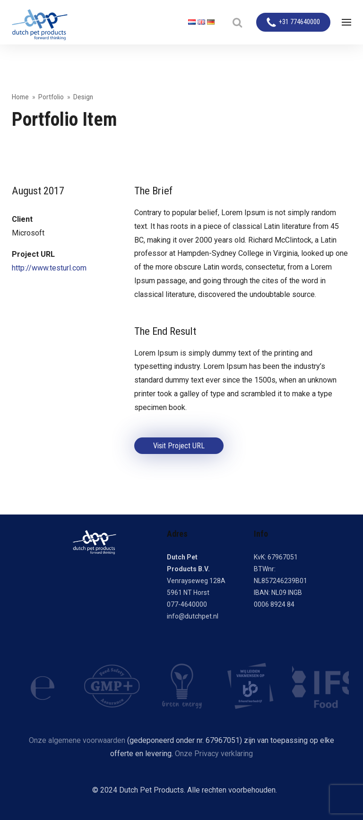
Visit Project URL (179, 445)
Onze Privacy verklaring (214, 753)
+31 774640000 (299, 22)
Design (83, 97)
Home (20, 97)
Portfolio (51, 97)
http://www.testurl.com (49, 267)
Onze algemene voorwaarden (77, 740)
